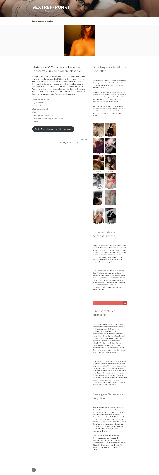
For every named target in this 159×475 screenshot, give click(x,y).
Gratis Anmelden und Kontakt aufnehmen (53, 129)
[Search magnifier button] (125, 303)
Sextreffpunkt (51, 7)
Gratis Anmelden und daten (42, 21)
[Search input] (108, 303)
